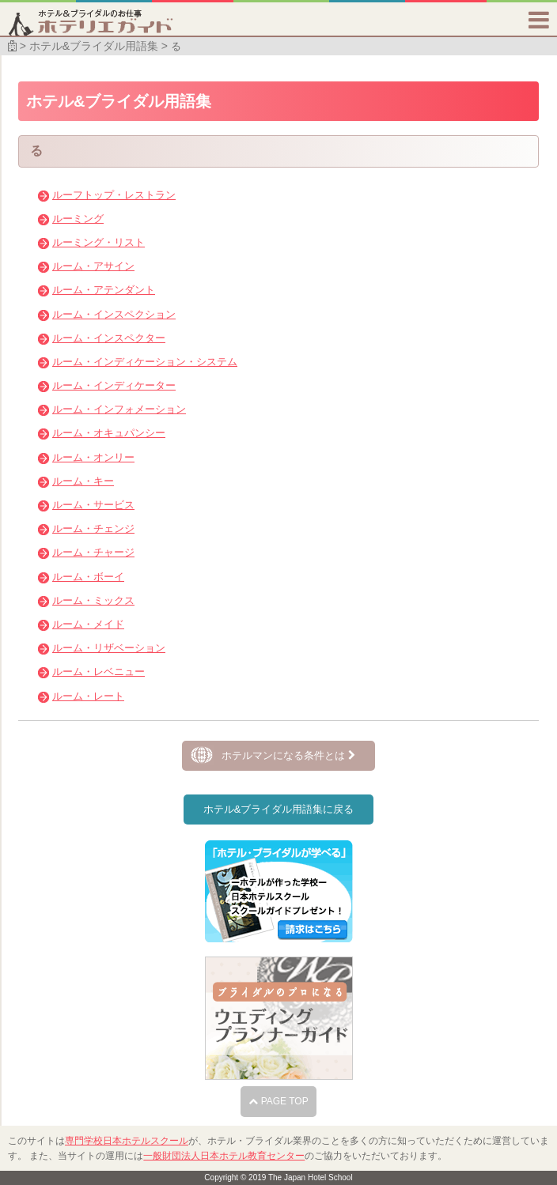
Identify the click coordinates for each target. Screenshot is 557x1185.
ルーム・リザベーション (108, 648)
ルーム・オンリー (93, 457)
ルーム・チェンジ (93, 528)
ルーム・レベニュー (98, 671)
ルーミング (78, 219)
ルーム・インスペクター (108, 338)
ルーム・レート (88, 696)
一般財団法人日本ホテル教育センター (224, 1155)
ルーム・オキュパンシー (108, 433)
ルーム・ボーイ (88, 577)
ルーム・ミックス (93, 600)
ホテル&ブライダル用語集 (93, 46)
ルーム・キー (83, 481)
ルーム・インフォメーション (119, 409)
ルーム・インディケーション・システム (144, 362)
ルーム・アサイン (93, 266)
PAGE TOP (278, 1101)
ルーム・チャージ (93, 552)
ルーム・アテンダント (103, 290)
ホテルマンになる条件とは (288, 755)
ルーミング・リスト (98, 242)
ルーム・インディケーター (114, 385)
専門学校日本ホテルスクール (126, 1140)
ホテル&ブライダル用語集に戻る (278, 809)
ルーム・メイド (88, 624)
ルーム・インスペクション (114, 314)
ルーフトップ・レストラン (114, 195)
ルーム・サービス (93, 505)
